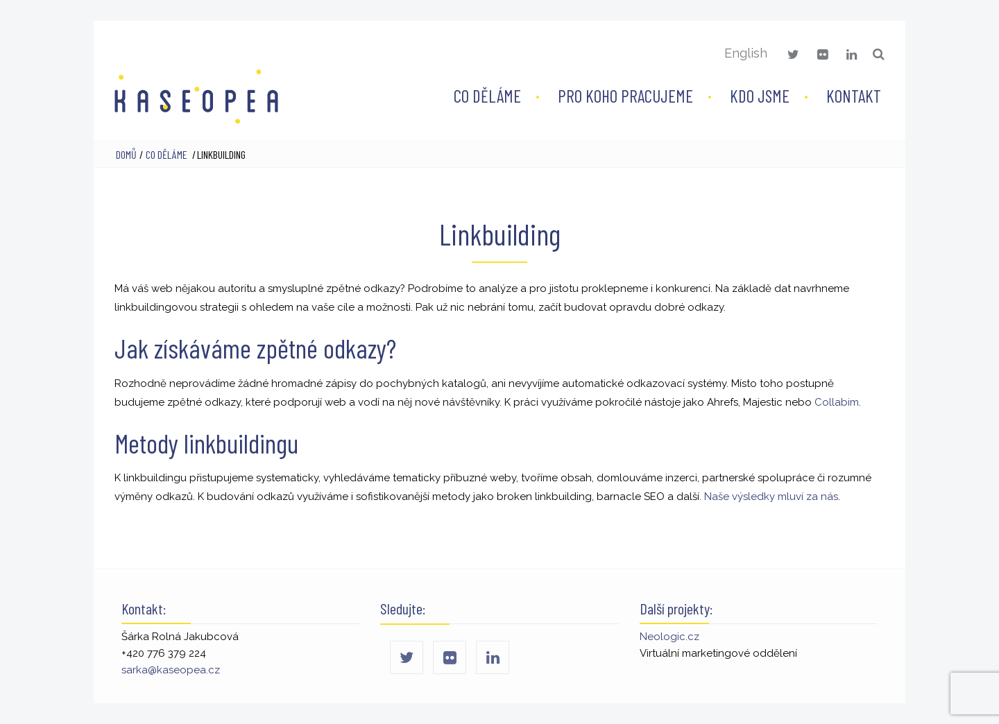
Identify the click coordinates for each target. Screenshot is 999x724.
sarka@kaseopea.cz (170, 670)
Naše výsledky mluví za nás (771, 496)
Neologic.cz (669, 636)
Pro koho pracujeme (625, 95)
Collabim (836, 402)
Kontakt (853, 95)
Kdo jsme (759, 95)
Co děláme (487, 95)
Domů (126, 154)
